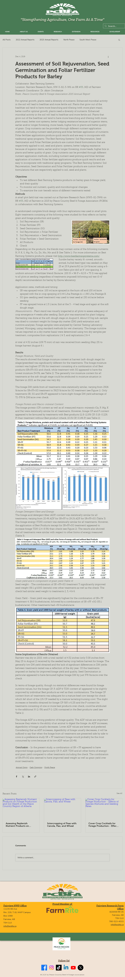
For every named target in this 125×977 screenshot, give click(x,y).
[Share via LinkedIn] (29, 776)
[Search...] (114, 26)
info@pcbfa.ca (9, 926)
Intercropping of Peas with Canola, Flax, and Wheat (62, 824)
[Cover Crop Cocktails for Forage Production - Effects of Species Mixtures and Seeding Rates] (103, 808)
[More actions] (108, 56)
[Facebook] (44, 967)
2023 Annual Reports (49, 39)
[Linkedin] (66, 967)
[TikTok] (59, 967)
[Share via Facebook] (16, 776)
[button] (119, 40)
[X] (80, 967)
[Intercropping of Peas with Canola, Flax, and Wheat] (62, 808)
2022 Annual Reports (25, 39)
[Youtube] (73, 967)
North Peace (68, 39)
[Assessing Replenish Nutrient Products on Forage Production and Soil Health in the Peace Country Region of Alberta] (21, 808)
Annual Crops (21, 768)
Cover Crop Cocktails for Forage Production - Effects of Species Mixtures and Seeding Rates (103, 824)
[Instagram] (51, 967)
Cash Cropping (36, 768)
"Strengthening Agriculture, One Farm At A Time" (62, 19)
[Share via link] (35, 776)
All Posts (7, 39)
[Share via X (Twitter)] (23, 776)
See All (119, 793)
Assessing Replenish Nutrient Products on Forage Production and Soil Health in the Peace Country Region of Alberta (20, 824)
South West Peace (88, 39)
